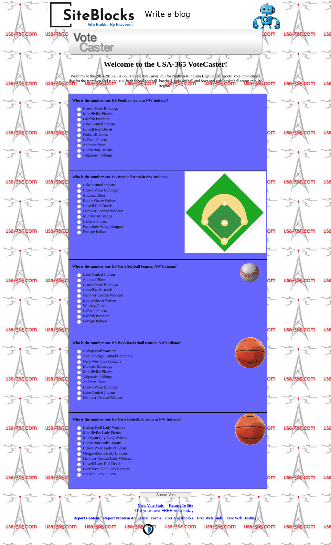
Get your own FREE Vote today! (165, 510)
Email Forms (150, 518)
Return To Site (181, 505)
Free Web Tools (209, 518)
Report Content (86, 518)
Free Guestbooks (179, 518)
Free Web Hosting (241, 518)
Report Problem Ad (119, 518)
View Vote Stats (151, 505)
